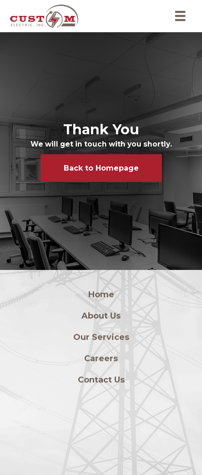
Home (101, 296)
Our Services (101, 339)
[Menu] (180, 16)
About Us (101, 318)
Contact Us (101, 382)
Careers (101, 360)
